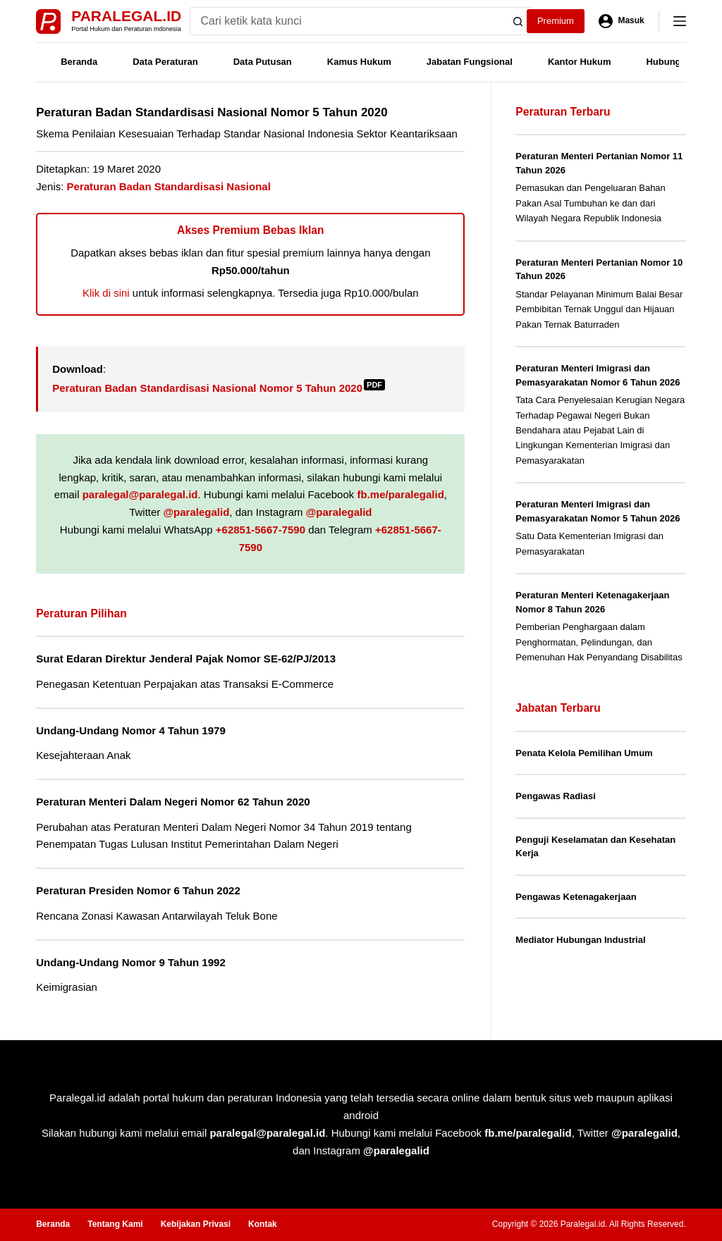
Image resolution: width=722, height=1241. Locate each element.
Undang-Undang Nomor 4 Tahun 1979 (131, 730)
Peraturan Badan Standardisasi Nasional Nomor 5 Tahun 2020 (218, 388)
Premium (555, 21)
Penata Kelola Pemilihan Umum (583, 753)
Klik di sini (106, 293)
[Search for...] (347, 21)
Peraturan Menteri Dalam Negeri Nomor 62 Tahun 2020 (173, 802)
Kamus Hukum (359, 61)
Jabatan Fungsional (470, 61)
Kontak (262, 1224)
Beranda (79, 61)
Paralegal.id (126, 16)
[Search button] (518, 21)
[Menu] (679, 21)
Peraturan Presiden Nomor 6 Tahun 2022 (138, 890)
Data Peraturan (165, 61)
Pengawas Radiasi (555, 796)
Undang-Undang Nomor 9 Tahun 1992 (131, 962)
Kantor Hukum (579, 61)
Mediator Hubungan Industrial (580, 939)
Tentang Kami (114, 1224)
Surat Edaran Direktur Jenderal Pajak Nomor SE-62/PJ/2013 (186, 659)
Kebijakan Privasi (196, 1224)
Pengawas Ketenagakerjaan (575, 896)
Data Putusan (262, 61)
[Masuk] (621, 21)
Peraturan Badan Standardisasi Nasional (169, 186)
